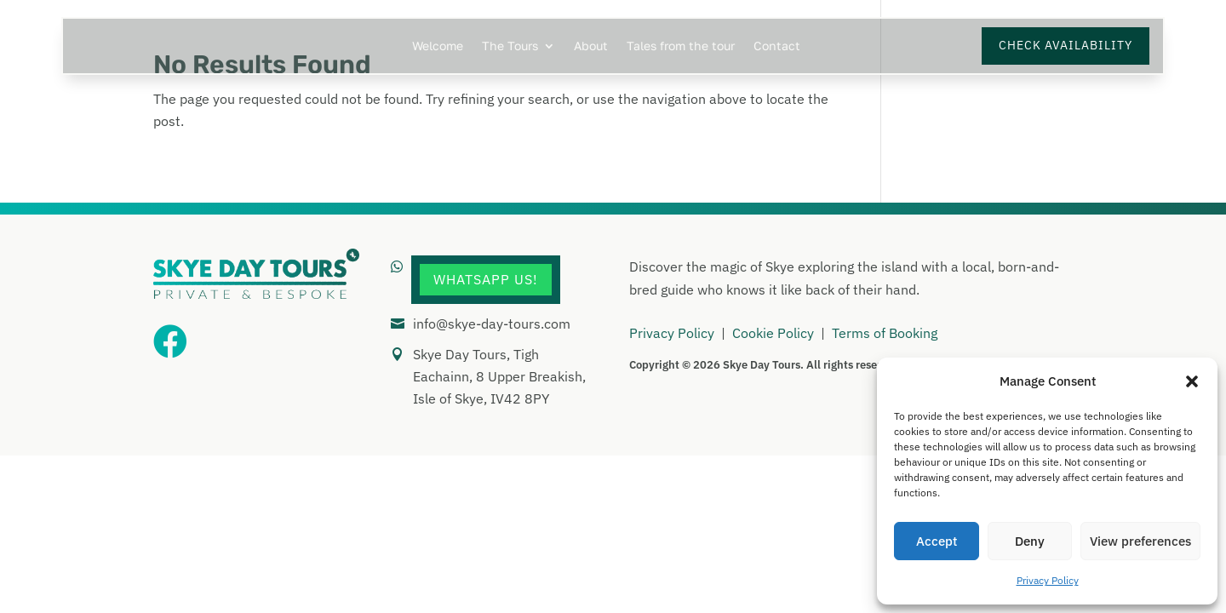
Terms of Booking (884, 332)
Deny (1030, 541)
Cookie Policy (773, 332)
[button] (1191, 381)
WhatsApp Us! (485, 279)
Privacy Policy (1048, 580)
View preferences (1140, 541)
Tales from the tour (681, 46)
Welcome (437, 46)
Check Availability (1065, 45)
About (591, 46)
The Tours (510, 46)
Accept (936, 541)
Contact (776, 46)
